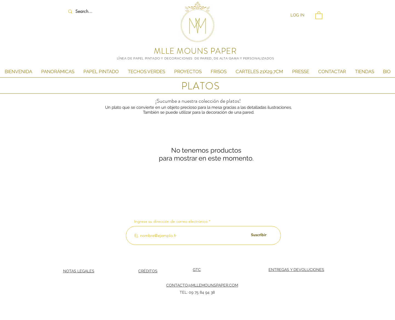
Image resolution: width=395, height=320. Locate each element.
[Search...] (89, 11)
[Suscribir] (258, 235)
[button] (318, 15)
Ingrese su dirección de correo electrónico (171, 221)
